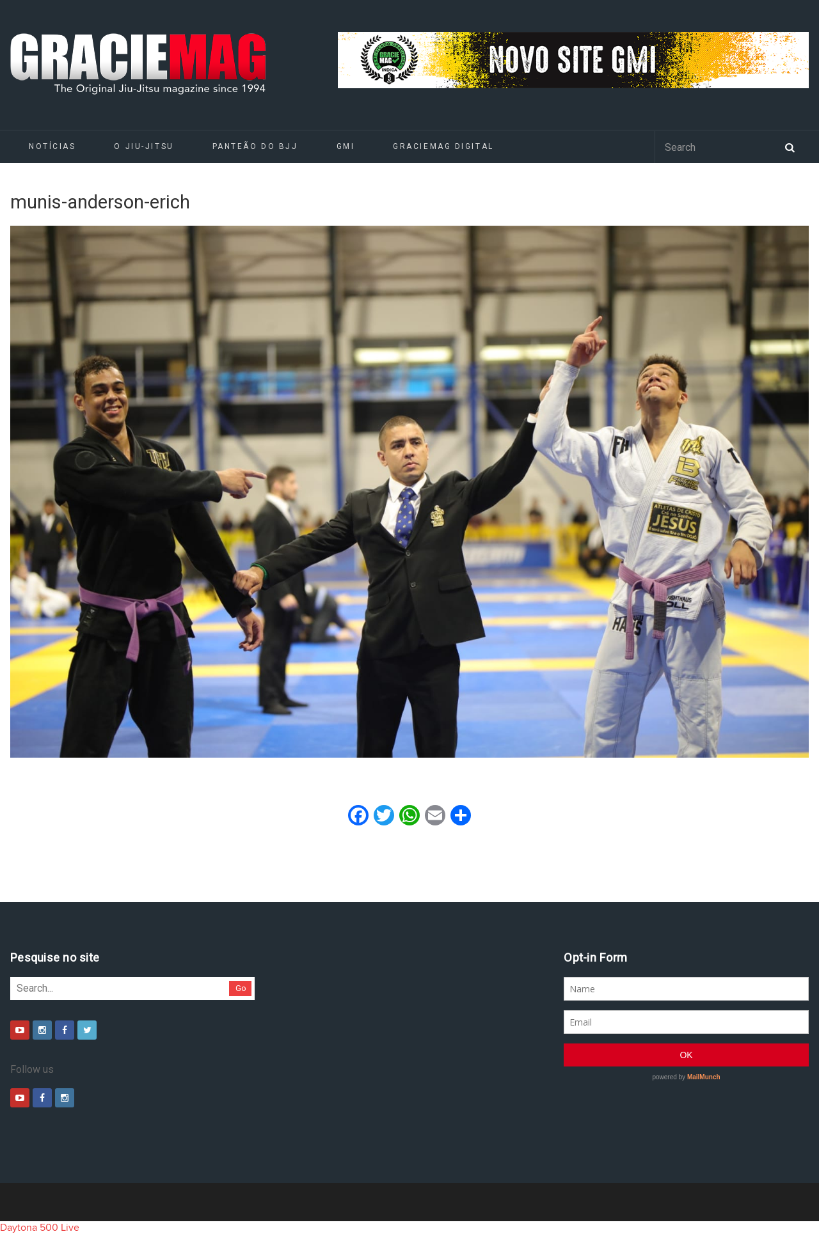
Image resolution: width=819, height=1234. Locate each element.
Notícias (52, 146)
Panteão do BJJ (255, 146)
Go (240, 988)
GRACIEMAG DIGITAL (443, 146)
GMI (346, 146)
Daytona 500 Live (39, 1227)
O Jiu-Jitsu (143, 146)
